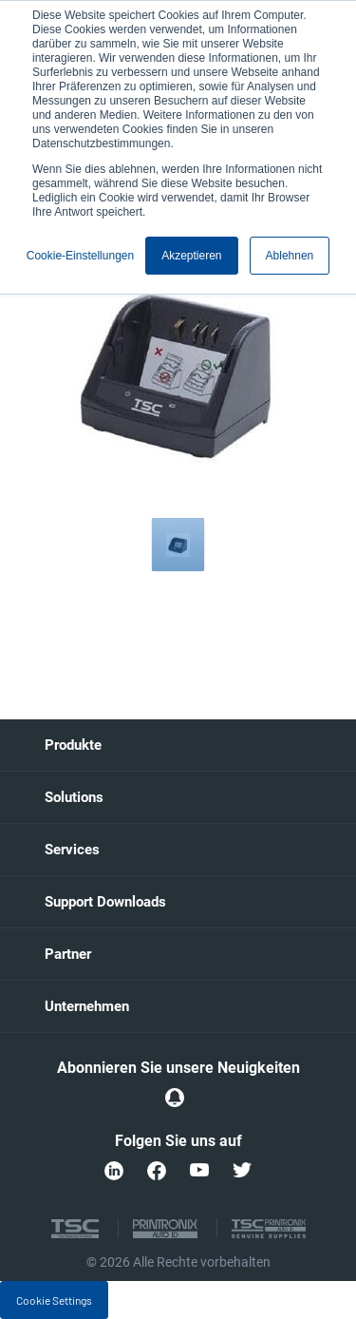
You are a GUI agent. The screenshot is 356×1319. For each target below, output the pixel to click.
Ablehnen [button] (290, 255)
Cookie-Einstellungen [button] (80, 255)
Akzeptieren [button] (191, 255)
